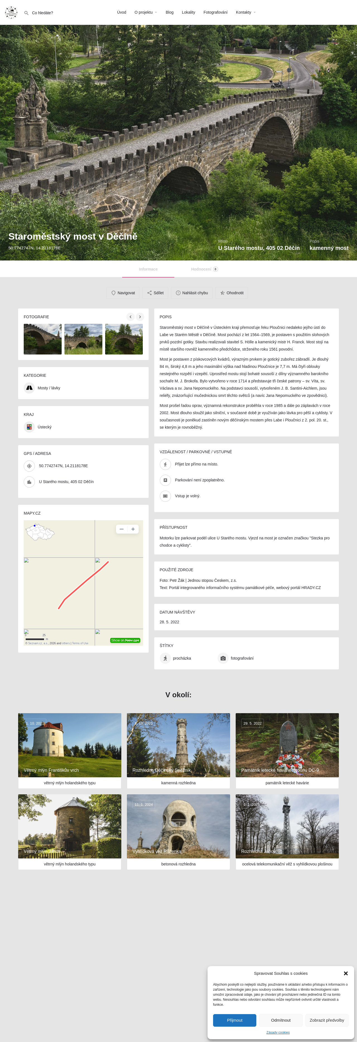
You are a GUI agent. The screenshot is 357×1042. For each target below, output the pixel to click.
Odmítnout (281, 1020)
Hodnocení (204, 269)
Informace (148, 269)
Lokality (188, 12)
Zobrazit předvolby (327, 1020)
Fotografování (216, 12)
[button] (346, 973)
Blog (169, 12)
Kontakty (243, 12)
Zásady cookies (278, 1032)
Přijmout (234, 1020)
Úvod (121, 12)
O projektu (144, 12)
